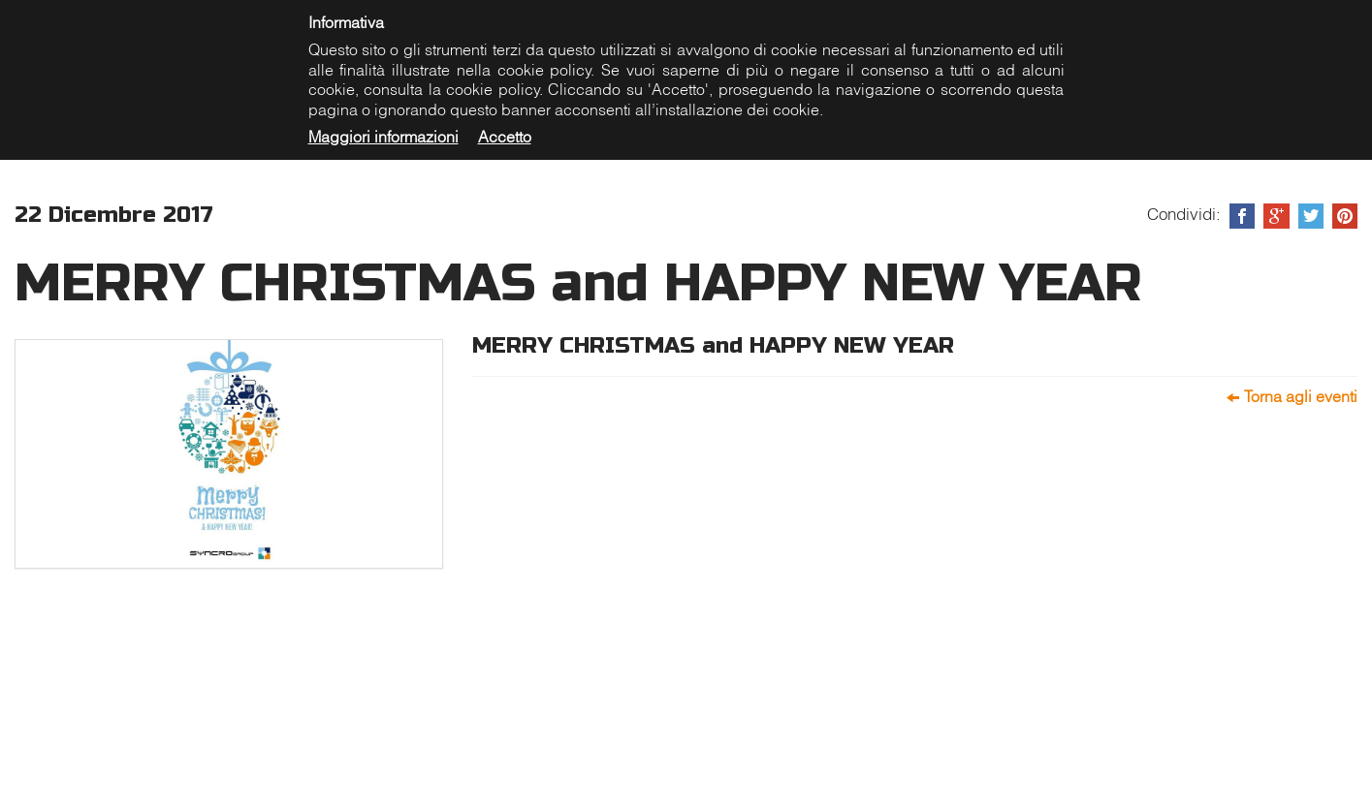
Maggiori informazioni (383, 136)
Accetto (504, 136)
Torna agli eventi (1300, 396)
